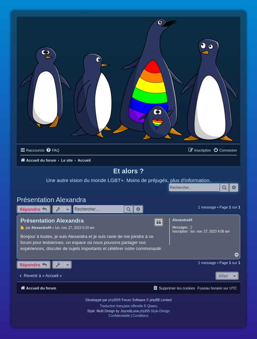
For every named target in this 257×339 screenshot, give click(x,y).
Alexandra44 (182, 220)
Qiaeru (152, 306)
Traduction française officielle (121, 306)
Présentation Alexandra (51, 199)
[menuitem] (52, 150)
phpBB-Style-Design (155, 311)
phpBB (113, 300)
